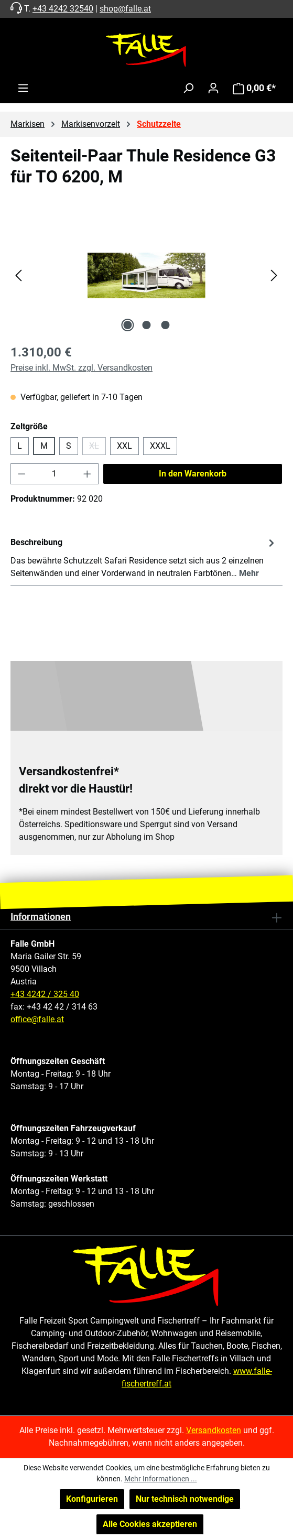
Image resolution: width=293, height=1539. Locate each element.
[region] (146, 275)
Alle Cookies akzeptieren (150, 1524)
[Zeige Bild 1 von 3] (127, 325)
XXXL (160, 446)
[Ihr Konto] (213, 88)
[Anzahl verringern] (21, 473)
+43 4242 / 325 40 (44, 994)
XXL (124, 446)
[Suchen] (188, 88)
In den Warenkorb (192, 474)
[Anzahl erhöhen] (88, 473)
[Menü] (23, 88)
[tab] (143, 557)
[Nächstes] (274, 275)
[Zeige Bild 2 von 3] (146, 325)
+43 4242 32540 (62, 9)
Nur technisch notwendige (185, 1499)
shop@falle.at (125, 9)
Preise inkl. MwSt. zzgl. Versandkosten (81, 368)
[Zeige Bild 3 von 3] (165, 325)
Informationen (40, 916)
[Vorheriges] (18, 275)
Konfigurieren (92, 1499)
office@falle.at (37, 1019)
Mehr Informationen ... (160, 1479)
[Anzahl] (55, 473)
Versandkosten (213, 1430)
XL (97, 448)
